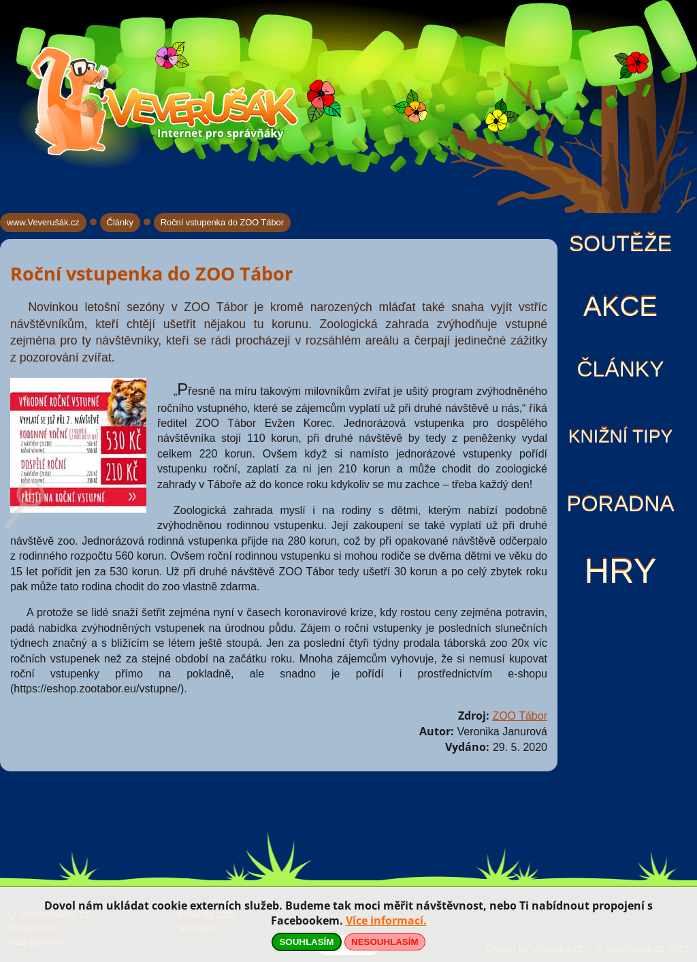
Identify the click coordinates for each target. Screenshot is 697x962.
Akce (620, 306)
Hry (620, 570)
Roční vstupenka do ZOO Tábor (222, 222)
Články (620, 369)
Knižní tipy (620, 436)
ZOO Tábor (519, 716)
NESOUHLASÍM (384, 942)
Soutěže (620, 243)
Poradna (620, 504)
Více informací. (386, 920)
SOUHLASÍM (306, 942)
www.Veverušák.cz (43, 222)
